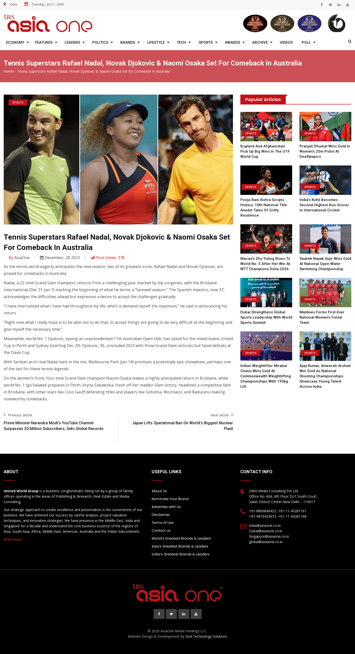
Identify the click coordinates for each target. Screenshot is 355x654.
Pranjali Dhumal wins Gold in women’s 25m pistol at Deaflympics (325, 151)
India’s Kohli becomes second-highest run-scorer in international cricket (324, 205)
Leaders (72, 42)
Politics (100, 42)
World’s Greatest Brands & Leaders (181, 538)
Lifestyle (156, 42)
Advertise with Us (166, 506)
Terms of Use (163, 522)
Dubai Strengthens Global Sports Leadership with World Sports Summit (266, 317)
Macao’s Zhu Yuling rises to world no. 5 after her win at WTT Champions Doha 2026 (265, 263)
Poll (306, 42)
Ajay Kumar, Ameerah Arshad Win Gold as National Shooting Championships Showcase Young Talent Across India (325, 376)
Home (9, 71)
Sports (206, 42)
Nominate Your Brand (170, 498)
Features (44, 42)
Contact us (161, 530)
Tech (181, 42)
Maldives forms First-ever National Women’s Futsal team (322, 317)
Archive (260, 42)
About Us (159, 491)
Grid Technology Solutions (206, 636)
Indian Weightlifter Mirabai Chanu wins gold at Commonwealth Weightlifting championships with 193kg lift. (265, 376)
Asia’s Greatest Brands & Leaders (180, 546)
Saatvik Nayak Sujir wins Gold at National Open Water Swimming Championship (325, 263)
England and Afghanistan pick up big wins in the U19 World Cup (264, 151)
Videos (286, 42)
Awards (232, 42)
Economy (15, 42)
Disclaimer (161, 514)
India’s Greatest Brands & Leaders (181, 554)
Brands (127, 42)
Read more (12, 539)
